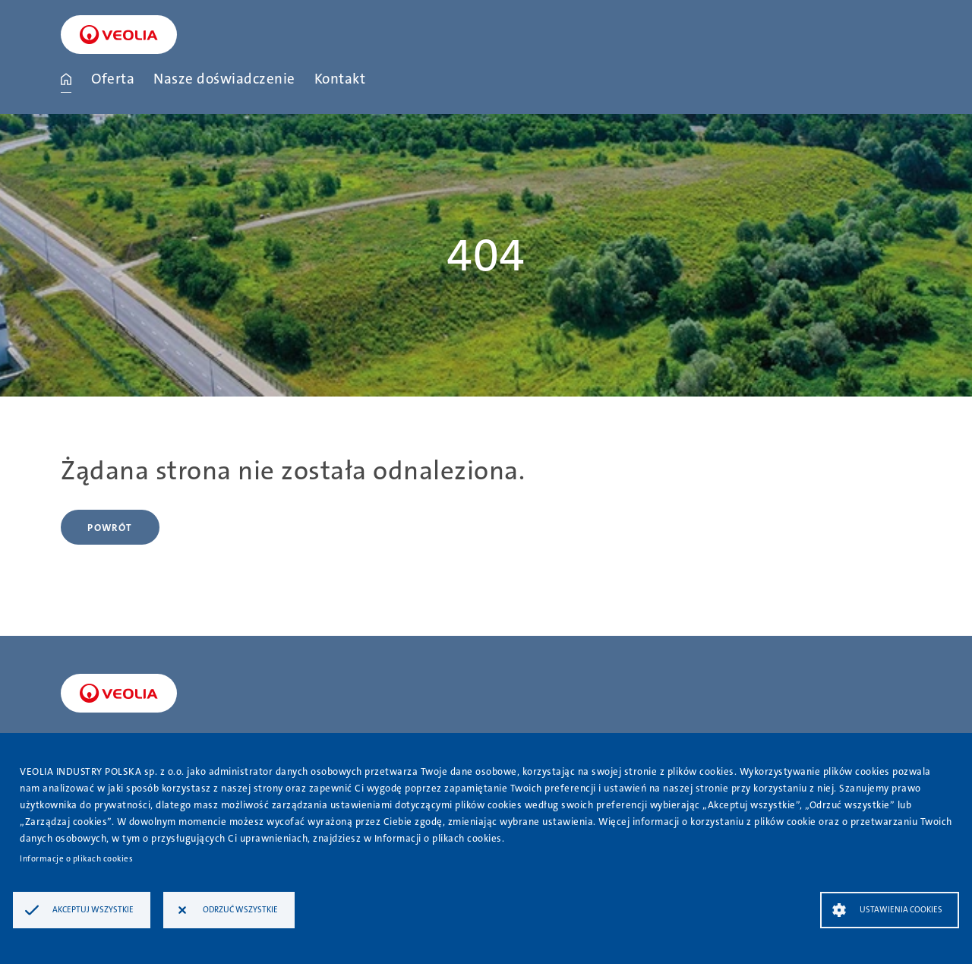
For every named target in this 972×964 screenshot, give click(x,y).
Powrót (109, 527)
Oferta (112, 78)
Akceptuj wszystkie (93, 909)
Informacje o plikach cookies (76, 858)
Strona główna (66, 79)
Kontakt (340, 78)
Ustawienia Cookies (901, 909)
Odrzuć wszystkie (240, 909)
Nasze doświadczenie (224, 78)
